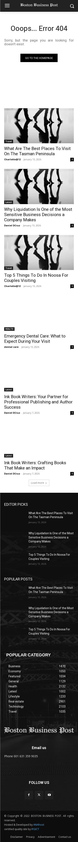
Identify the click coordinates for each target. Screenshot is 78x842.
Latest (8, 202)
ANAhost (38, 824)
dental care (11, 346)
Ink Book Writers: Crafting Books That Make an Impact (35, 465)
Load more (39, 483)
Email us (39, 748)
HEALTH (9, 328)
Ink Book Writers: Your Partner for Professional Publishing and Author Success (38, 402)
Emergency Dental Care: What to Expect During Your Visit (35, 339)
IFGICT (35, 829)
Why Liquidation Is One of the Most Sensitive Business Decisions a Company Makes (38, 214)
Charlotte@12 (12, 159)
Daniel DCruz (12, 225)
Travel (8, 141)
